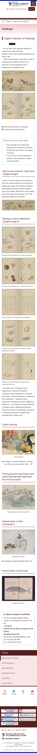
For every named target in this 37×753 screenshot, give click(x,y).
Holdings (8, 21)
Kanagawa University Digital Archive (16, 561)
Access (5, 730)
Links (25, 730)
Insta (9, 9)
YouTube (25, 9)
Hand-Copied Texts (7, 668)
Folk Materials (6, 678)
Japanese (31, 9)
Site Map (19, 730)
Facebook (15, 9)
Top (3, 21)
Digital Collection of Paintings (10, 658)
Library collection (7, 683)
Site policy (12, 730)
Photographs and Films (8, 673)
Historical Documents (8, 663)
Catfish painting (9, 424)
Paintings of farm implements (14, 129)
